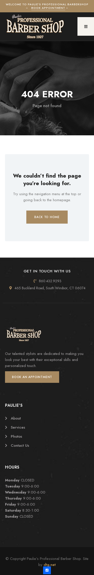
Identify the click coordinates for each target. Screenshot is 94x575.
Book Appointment (48, 8)
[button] (85, 26)
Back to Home (47, 217)
